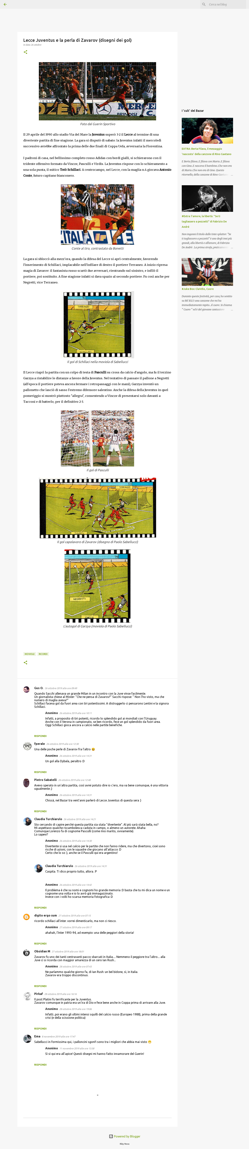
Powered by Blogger (124, 1136)
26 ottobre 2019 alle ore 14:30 (75, 841)
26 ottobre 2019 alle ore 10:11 (75, 713)
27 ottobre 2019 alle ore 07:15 (74, 915)
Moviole (30, 654)
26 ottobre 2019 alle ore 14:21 (80, 819)
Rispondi (40, 736)
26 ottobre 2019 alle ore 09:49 (61, 688)
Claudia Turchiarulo (48, 819)
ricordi (43, 654)
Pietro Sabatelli (45, 779)
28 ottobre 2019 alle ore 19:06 (75, 1009)
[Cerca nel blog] (227, 4)
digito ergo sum (45, 915)
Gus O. (38, 688)
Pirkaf (38, 993)
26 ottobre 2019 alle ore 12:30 (62, 744)
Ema (37, 1036)
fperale (39, 743)
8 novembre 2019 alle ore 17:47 (58, 1036)
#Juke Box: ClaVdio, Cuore (198, 288)
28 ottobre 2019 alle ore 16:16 (60, 994)
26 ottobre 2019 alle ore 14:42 (75, 885)
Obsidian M (42, 951)
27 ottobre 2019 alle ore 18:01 (68, 951)
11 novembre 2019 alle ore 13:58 (76, 1048)
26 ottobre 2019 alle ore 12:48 (74, 780)
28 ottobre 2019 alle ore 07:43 (75, 966)
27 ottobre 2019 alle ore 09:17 (75, 927)
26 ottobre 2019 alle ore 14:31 (75, 756)
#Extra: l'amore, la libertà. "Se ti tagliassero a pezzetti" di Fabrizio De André (204, 221)
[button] (25, 52)
